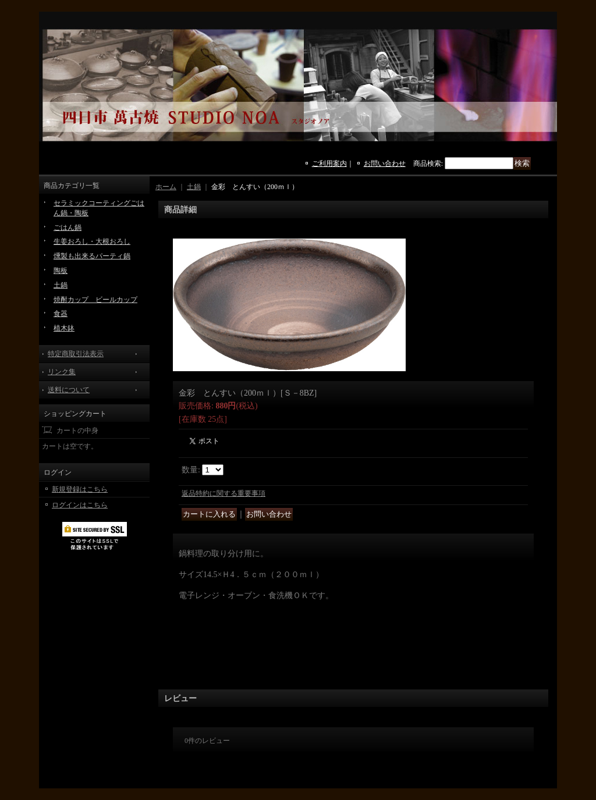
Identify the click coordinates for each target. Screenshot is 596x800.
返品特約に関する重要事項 (223, 493)
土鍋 (61, 285)
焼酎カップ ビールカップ (95, 300)
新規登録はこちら (80, 489)
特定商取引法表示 (76, 354)
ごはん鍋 (67, 227)
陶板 (61, 270)
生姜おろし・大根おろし (92, 241)
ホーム (165, 187)
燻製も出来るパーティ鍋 (92, 256)
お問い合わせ (385, 163)
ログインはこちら (80, 505)
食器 (61, 314)
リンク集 (62, 372)
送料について (69, 390)
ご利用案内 (329, 163)
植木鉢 (64, 328)
